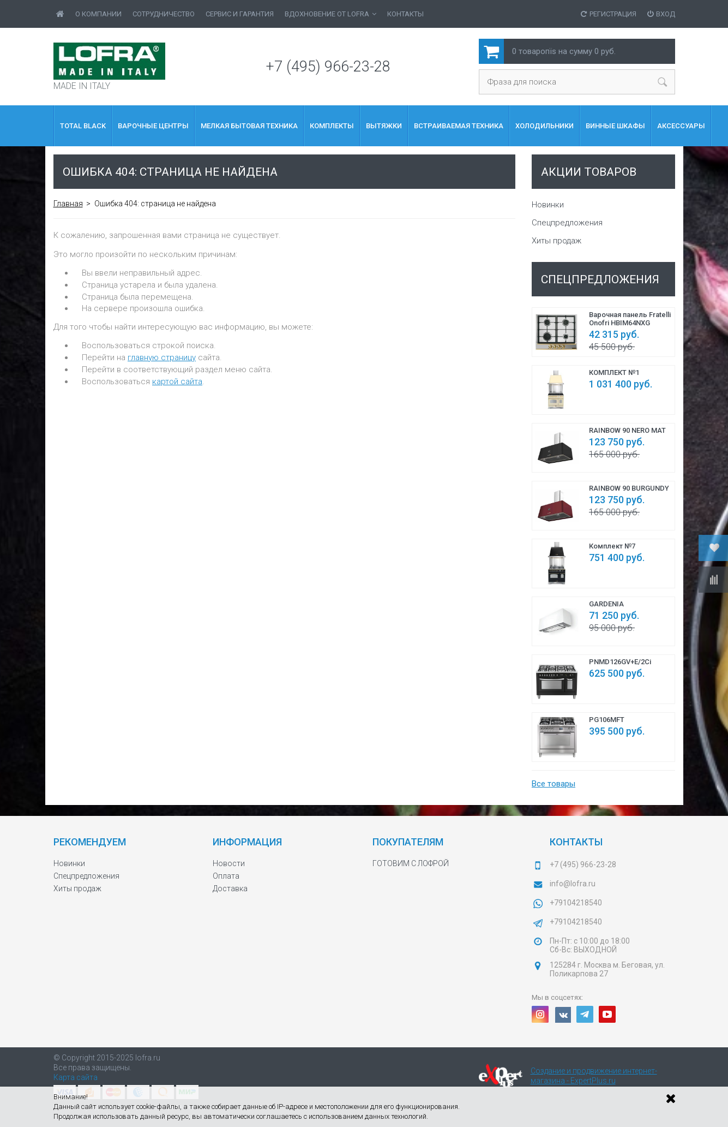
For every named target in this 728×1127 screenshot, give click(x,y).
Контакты (405, 14)
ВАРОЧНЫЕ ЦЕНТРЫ (153, 126)
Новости (229, 863)
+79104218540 (576, 902)
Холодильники (544, 126)
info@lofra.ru (572, 883)
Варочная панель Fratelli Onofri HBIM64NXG (630, 319)
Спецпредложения (567, 223)
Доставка (230, 888)
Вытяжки (384, 126)
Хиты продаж (556, 241)
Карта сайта (75, 1077)
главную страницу (162, 357)
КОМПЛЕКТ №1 (614, 372)
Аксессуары (681, 126)
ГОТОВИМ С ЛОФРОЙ (410, 863)
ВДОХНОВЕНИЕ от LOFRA (330, 14)
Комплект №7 (612, 546)
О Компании (98, 14)
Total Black (83, 126)
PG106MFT (606, 719)
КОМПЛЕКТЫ (332, 126)
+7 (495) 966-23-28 (328, 66)
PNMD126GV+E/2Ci (620, 662)
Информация (247, 842)
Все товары (553, 784)
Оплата (226, 876)
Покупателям (407, 842)
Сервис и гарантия (240, 14)
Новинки (548, 205)
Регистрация (608, 14)
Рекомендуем (89, 842)
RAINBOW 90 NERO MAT (627, 430)
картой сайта (177, 381)
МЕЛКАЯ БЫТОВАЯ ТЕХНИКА (249, 126)
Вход (661, 14)
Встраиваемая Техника (458, 126)
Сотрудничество (164, 14)
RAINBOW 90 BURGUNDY (629, 488)
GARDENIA (606, 604)
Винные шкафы (615, 126)
